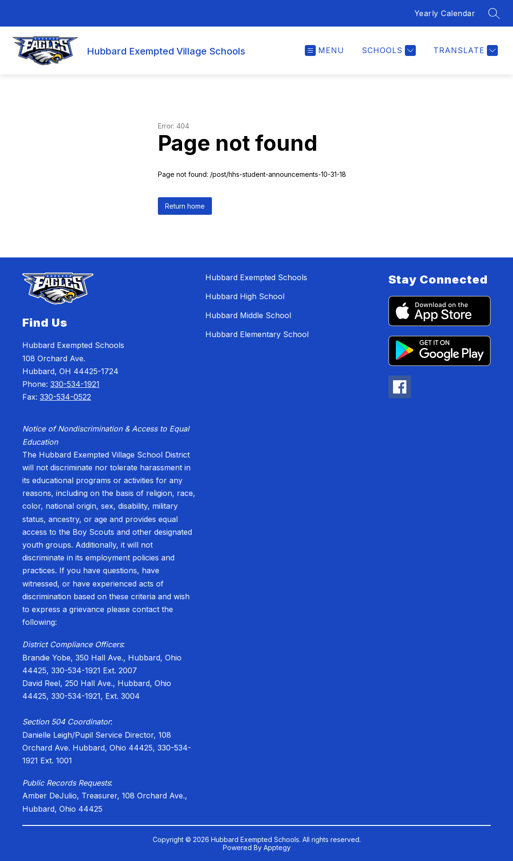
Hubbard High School (244, 296)
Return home (185, 206)
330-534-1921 (75, 384)
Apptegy (277, 847)
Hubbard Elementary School (257, 334)
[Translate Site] (464, 50)
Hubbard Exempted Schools (256, 277)
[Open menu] (324, 50)
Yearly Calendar (445, 13)
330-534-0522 (65, 397)
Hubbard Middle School (248, 315)
